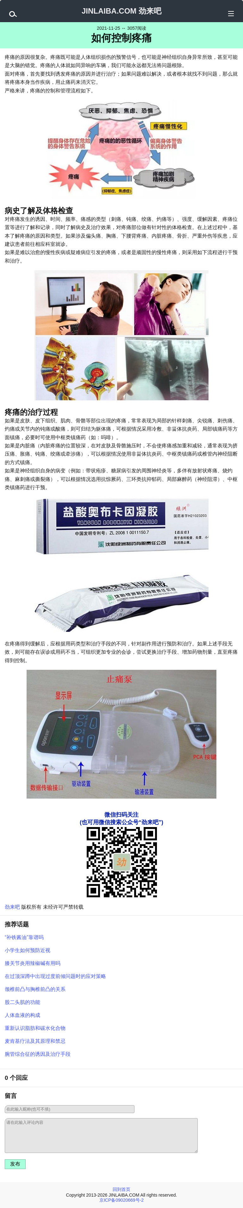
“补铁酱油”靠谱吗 (24, 937)
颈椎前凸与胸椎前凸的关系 (35, 989)
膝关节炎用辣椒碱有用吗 (32, 963)
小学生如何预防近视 (27, 950)
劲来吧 (12, 907)
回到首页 (121, 1189)
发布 (15, 1164)
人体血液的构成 (22, 1015)
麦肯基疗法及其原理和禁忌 (35, 1041)
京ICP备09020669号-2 (121, 1200)
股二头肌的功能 (22, 1002)
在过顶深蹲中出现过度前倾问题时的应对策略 (55, 976)
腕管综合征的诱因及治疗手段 (38, 1054)
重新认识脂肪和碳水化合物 (35, 1028)
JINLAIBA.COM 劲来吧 (121, 11)
